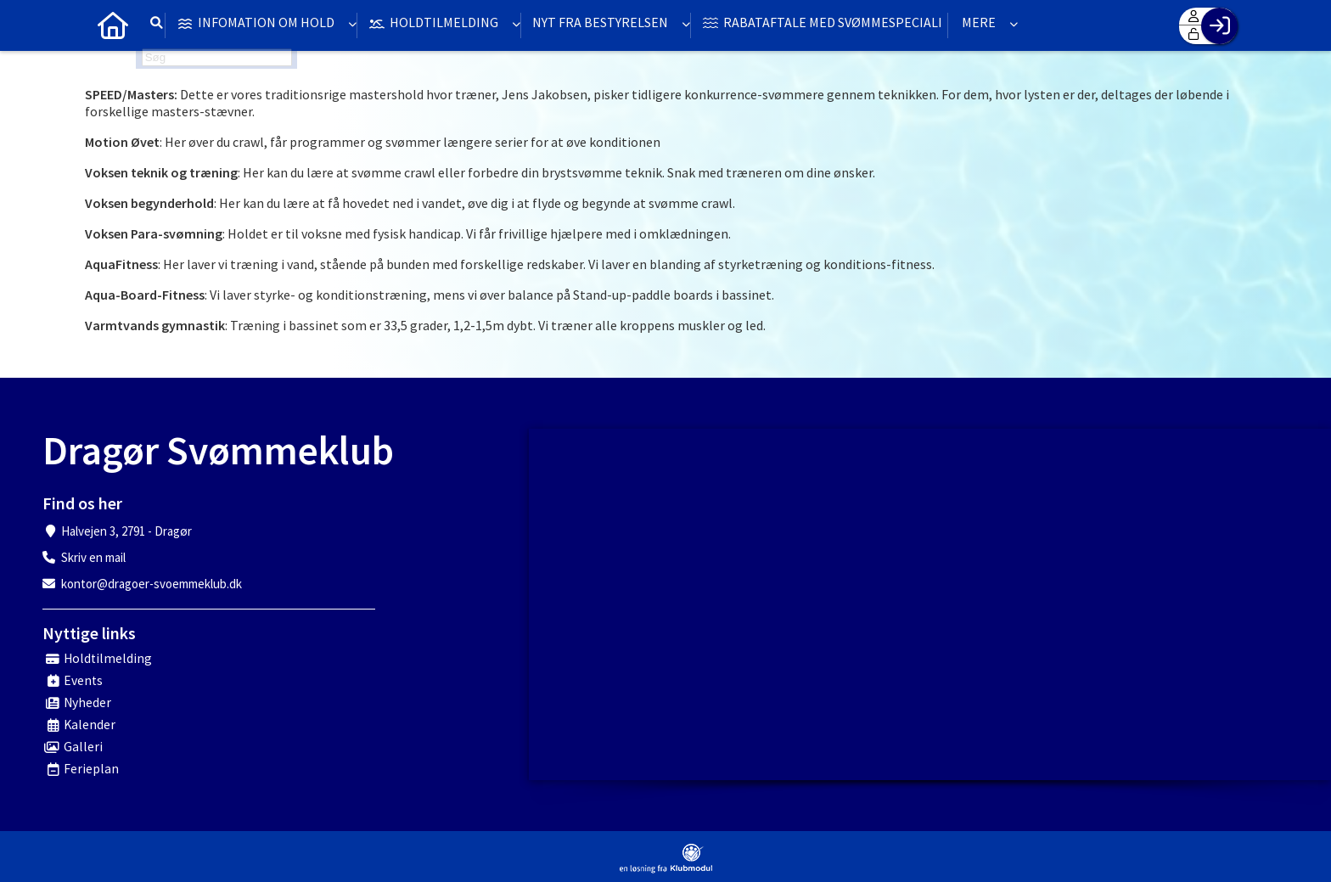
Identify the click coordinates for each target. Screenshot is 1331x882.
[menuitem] (110, 25)
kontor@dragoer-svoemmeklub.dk (151, 584)
